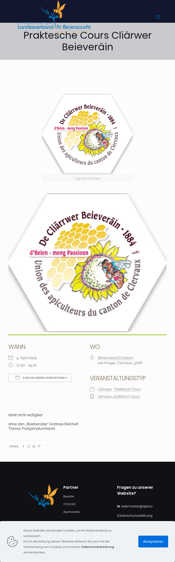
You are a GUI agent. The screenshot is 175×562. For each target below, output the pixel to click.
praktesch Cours (126, 396)
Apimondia (71, 512)
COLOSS (69, 504)
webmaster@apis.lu (136, 506)
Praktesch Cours (127, 389)
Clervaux (105, 389)
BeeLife (68, 496)
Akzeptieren (153, 541)
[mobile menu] (158, 17)
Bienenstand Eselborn (115, 358)
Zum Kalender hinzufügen (39, 378)
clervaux (105, 396)
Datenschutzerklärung (134, 515)
